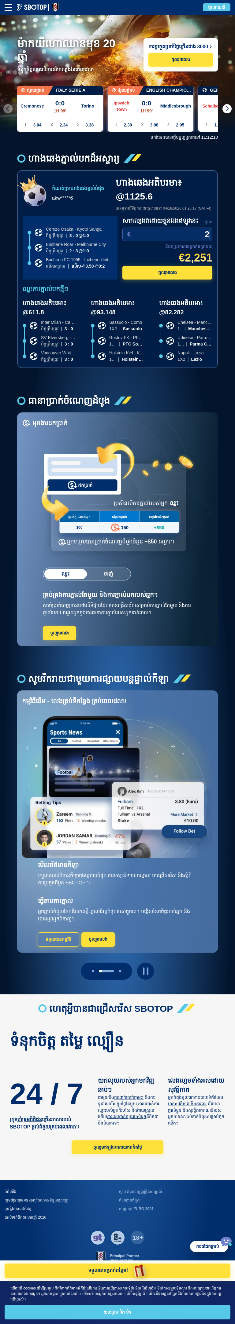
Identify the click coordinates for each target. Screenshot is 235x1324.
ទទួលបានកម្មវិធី (58, 939)
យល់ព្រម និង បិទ (117, 1312)
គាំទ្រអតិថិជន (29, 1119)
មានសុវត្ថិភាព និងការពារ (187, 1103)
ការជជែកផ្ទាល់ (207, 1246)
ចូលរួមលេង (180, 59)
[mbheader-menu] (8, 7)
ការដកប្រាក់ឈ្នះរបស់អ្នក (126, 1116)
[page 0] (93, 971)
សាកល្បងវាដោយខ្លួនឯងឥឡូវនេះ (160, 220)
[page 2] (120, 971)
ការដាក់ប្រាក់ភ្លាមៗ (129, 1097)
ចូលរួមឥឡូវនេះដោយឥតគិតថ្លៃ (117, 1147)
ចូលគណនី (217, 7)
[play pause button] (145, 971)
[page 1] (106, 971)
